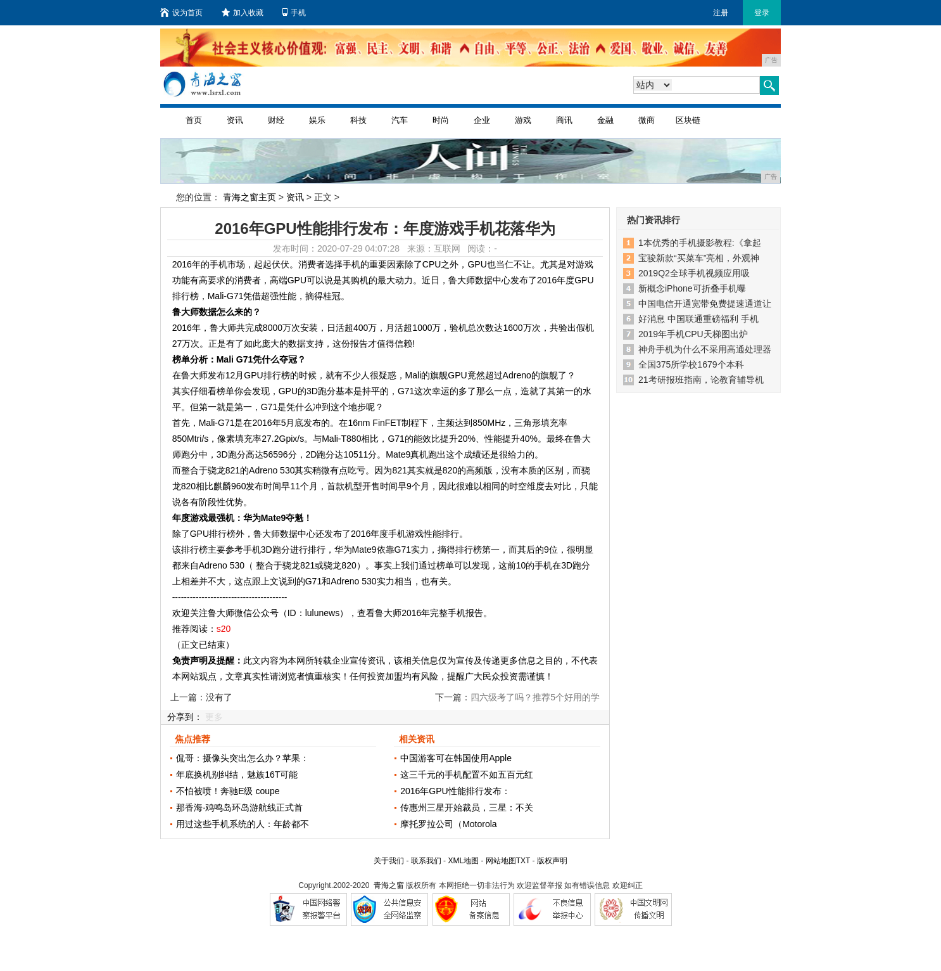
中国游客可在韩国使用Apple (456, 758)
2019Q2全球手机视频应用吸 (694, 273)
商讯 (564, 120)
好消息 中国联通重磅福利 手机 (698, 319)
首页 (194, 120)
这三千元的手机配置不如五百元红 (466, 774)
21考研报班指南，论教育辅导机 (701, 380)
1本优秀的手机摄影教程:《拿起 (699, 243)
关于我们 (389, 860)
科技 (358, 120)
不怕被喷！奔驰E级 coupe (227, 791)
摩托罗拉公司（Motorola (448, 824)
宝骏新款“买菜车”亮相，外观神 (698, 258)
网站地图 (501, 860)
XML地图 (463, 860)
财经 (276, 120)
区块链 (688, 120)
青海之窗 (389, 885)
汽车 (399, 120)
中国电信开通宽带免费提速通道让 (704, 304)
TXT (523, 860)
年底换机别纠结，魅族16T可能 (237, 774)
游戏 (523, 120)
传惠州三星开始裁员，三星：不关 (466, 807)
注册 (720, 12)
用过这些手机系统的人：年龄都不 (242, 824)
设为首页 (181, 12)
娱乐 (317, 120)
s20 (224, 629)
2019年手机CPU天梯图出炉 (693, 334)
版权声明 (552, 860)
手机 (294, 12)
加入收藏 (242, 12)
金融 (605, 120)
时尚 (441, 120)
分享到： (185, 717)
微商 (646, 120)
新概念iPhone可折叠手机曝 (692, 288)
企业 (482, 120)
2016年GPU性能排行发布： (455, 791)
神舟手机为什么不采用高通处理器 (704, 349)
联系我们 (426, 860)
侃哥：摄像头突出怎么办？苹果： (242, 758)
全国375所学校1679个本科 (691, 364)
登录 (761, 12)
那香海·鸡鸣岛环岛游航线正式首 (239, 807)
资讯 (235, 120)
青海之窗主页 (249, 197)
